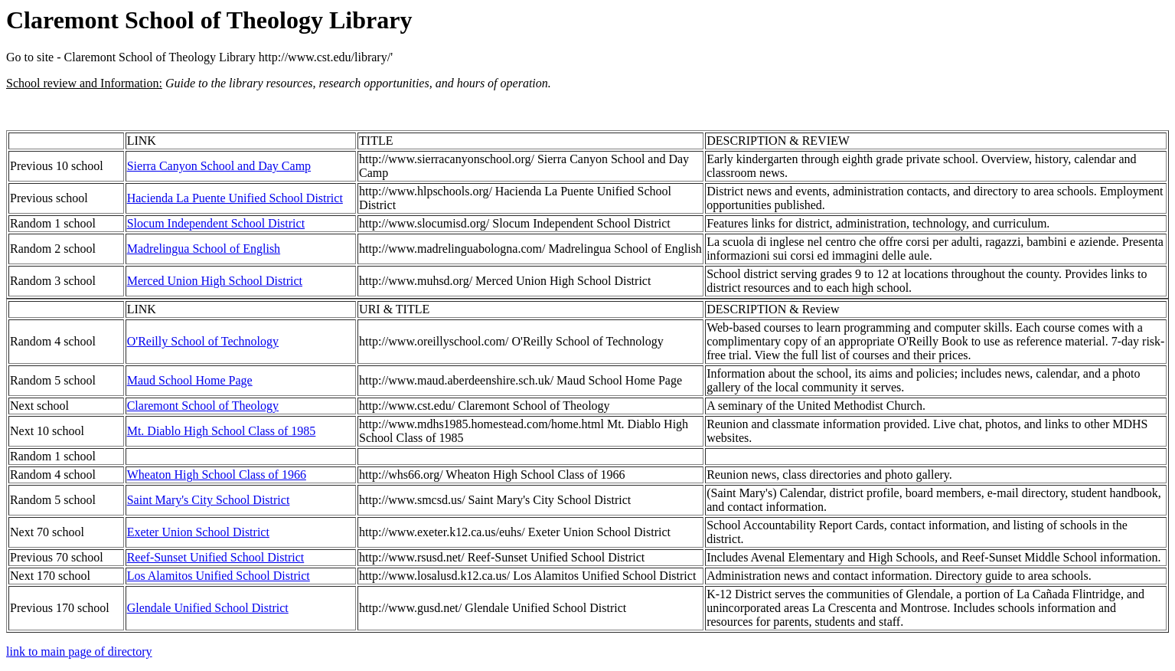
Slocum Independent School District (216, 223)
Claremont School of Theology (203, 405)
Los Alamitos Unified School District (218, 575)
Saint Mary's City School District (208, 499)
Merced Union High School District (214, 280)
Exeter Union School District (198, 531)
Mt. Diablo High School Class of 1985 (221, 430)
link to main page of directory (79, 651)
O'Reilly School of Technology (203, 341)
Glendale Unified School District (208, 607)
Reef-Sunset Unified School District (216, 557)
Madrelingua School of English (203, 248)
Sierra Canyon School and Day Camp (219, 165)
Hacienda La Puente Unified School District (235, 198)
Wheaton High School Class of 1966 (216, 474)
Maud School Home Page (190, 380)
